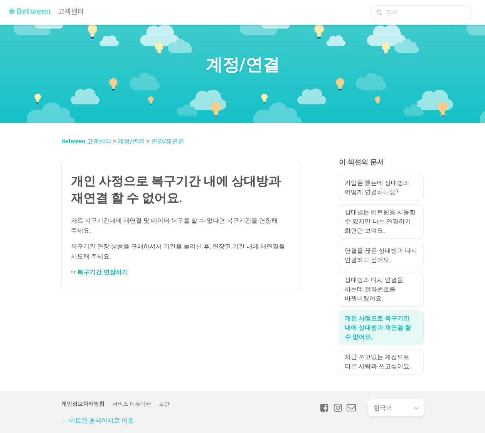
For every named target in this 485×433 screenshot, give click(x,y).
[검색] (421, 12)
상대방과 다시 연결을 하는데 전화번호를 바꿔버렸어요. (374, 289)
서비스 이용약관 (131, 404)
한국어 (383, 407)
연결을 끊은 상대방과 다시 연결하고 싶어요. (381, 255)
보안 (164, 404)
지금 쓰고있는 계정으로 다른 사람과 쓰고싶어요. (378, 361)
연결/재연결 (167, 141)
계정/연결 (131, 141)
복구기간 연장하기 (102, 272)
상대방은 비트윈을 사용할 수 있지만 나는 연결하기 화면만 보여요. (380, 221)
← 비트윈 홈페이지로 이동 (97, 420)
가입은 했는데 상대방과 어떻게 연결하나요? (377, 187)
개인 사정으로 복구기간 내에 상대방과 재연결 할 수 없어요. (378, 328)
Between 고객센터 (86, 141)
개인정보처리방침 (82, 404)
